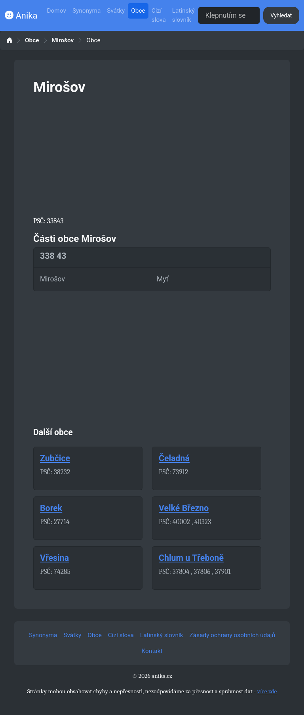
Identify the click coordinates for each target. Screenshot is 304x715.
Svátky (116, 10)
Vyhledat (281, 15)
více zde (267, 691)
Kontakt (152, 651)
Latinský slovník (183, 15)
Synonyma (86, 10)
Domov (56, 10)
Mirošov (63, 40)
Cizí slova (159, 15)
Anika (21, 16)
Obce (138, 10)
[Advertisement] (152, 154)
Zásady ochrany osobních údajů (232, 635)
